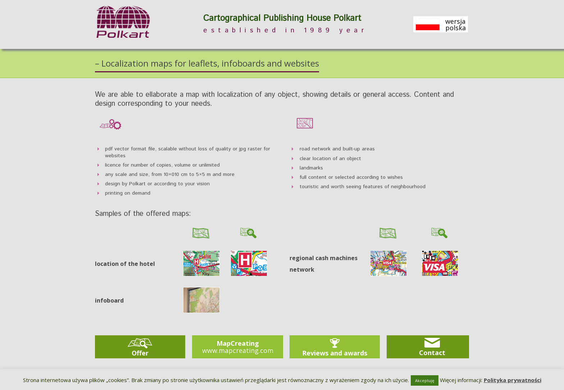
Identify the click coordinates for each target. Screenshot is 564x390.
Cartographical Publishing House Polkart (282, 18)
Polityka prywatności (512, 380)
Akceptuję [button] (424, 380)
